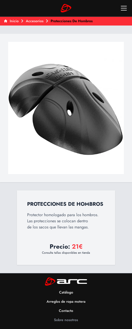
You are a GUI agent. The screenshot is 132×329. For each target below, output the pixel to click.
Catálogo (66, 292)
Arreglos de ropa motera (66, 301)
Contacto (66, 310)
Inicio (11, 20)
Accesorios (34, 20)
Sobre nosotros (66, 319)
